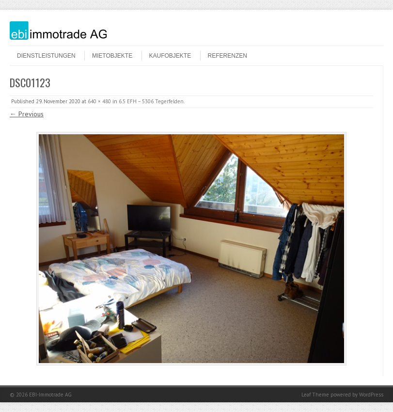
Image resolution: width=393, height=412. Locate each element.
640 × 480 (99, 101)
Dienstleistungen (46, 55)
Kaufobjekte (170, 55)
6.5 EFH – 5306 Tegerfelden (151, 101)
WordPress (371, 394)
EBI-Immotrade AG (50, 394)
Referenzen (227, 55)
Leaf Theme (315, 394)
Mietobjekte (112, 55)
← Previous (27, 114)
